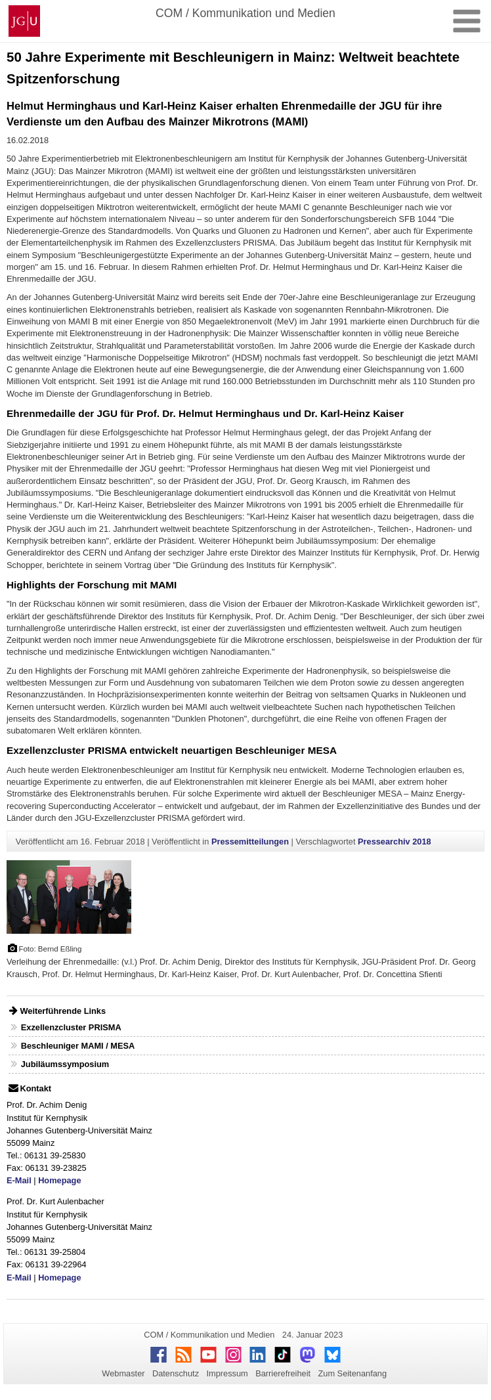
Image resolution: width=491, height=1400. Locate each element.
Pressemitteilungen (250, 841)
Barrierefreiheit (282, 1373)
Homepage (59, 1180)
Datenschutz (175, 1373)
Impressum (226, 1373)
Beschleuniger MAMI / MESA (78, 1046)
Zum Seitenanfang (352, 1373)
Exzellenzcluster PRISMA (71, 1027)
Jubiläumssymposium (65, 1064)
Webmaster (123, 1373)
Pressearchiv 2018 (394, 841)
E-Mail (19, 1180)
